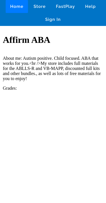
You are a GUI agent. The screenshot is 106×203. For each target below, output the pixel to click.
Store (40, 6)
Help (90, 6)
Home (16, 6)
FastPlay (65, 6)
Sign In (53, 19)
